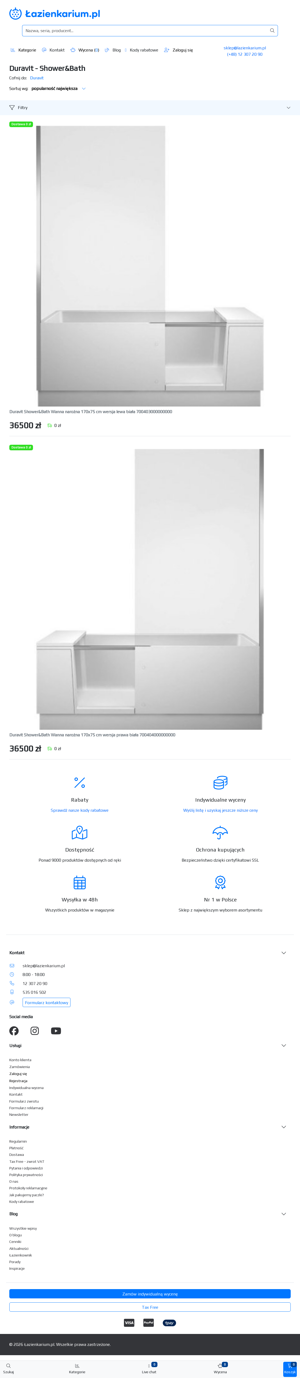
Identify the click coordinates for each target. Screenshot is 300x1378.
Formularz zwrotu (24, 1101)
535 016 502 (34, 992)
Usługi (15, 1045)
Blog (113, 50)
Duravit (37, 77)
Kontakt (53, 50)
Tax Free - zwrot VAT (26, 1161)
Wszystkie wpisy (23, 1228)
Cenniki (15, 1241)
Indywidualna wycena (26, 1088)
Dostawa (16, 1154)
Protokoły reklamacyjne (28, 1188)
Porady (14, 1262)
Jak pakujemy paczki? (26, 1195)
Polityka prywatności (26, 1175)
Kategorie (23, 50)
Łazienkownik (20, 1255)
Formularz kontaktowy (46, 1002)
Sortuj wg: (47, 88)
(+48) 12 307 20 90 (244, 54)
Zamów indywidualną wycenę (150, 1294)
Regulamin (18, 1141)
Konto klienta (20, 1060)
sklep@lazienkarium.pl (245, 47)
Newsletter (18, 1114)
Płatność (16, 1148)
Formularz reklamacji (26, 1108)
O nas (13, 1181)
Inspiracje (17, 1268)
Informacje (19, 1127)
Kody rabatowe (141, 50)
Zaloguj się (178, 50)
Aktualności (18, 1248)
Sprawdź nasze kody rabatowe (80, 810)
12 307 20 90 (35, 983)
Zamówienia (19, 1067)
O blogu (15, 1235)
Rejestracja (18, 1081)
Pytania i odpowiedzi (26, 1168)
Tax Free (150, 1307)
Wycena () (84, 50)
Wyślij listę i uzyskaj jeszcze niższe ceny (220, 810)
